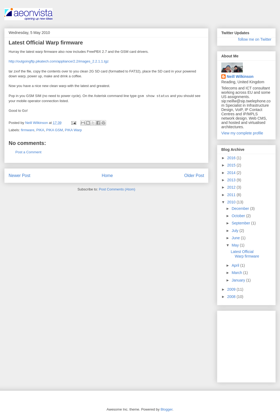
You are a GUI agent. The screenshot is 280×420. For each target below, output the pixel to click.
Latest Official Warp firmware (245, 253)
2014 (232, 173)
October (239, 216)
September (241, 223)
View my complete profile (242, 133)
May (236, 245)
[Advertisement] (237, 345)
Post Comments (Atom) (117, 189)
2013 (232, 180)
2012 (232, 187)
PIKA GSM (54, 130)
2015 (232, 165)
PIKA (40, 130)
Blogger (166, 409)
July (235, 230)
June (236, 238)
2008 (232, 296)
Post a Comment (28, 152)
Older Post (194, 175)
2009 (232, 289)
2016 (232, 158)
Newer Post (19, 175)
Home (107, 175)
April (236, 265)
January (239, 280)
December (241, 208)
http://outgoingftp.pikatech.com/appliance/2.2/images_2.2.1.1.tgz (58, 61)
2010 (232, 202)
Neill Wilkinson (240, 76)
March (237, 272)
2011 (232, 195)
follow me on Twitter (254, 39)
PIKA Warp (73, 130)
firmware (27, 130)
